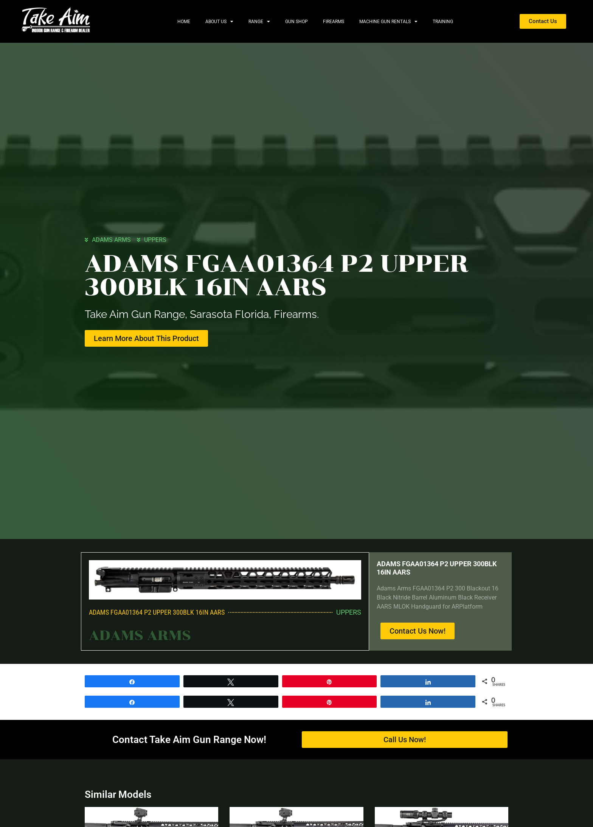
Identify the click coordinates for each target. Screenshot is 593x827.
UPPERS (155, 239)
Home (183, 21)
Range (259, 22)
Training (443, 21)
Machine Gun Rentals (388, 22)
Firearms (333, 21)
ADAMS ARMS (111, 239)
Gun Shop (296, 21)
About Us (219, 22)
